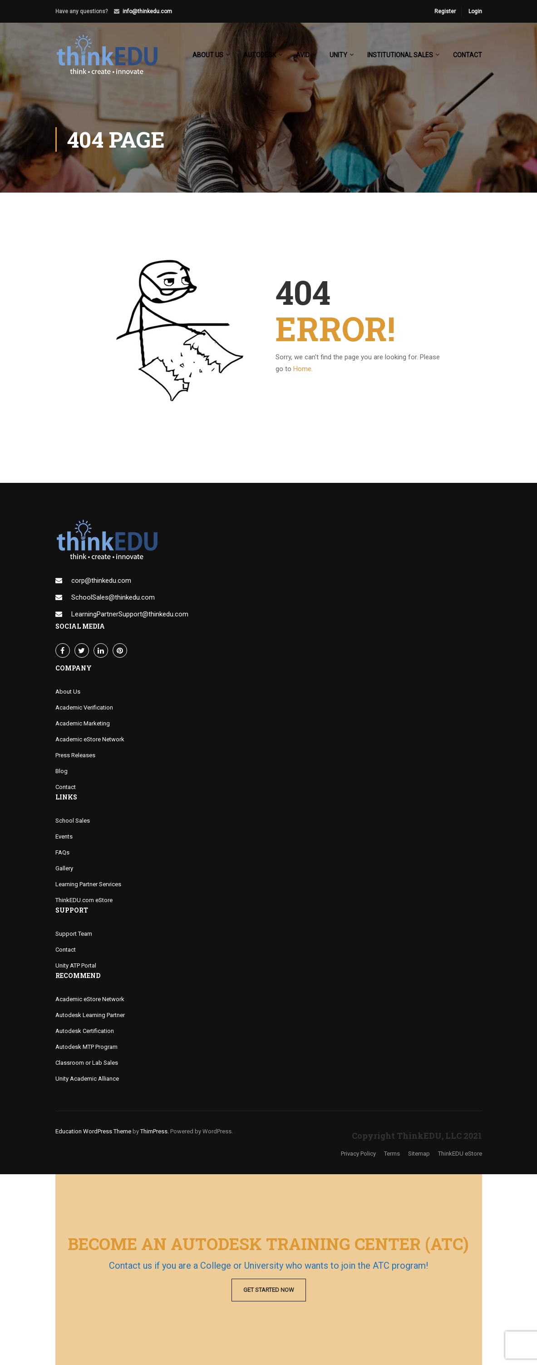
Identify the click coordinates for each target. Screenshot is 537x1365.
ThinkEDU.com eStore (84, 900)
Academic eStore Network (89, 739)
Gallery (64, 868)
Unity (338, 55)
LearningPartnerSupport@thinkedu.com (129, 614)
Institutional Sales (400, 55)
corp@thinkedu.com (101, 580)
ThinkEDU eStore (460, 1153)
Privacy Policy (358, 1153)
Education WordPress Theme (93, 1131)
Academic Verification (84, 707)
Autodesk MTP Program (86, 1046)
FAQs (62, 852)
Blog (61, 771)
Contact (467, 55)
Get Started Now (268, 1289)
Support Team (73, 933)
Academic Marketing (82, 723)
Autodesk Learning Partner (90, 1015)
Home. (303, 369)
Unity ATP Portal (75, 965)
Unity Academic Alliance (87, 1078)
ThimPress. (154, 1131)
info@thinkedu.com (147, 11)
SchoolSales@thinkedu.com (113, 597)
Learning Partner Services (88, 884)
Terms (392, 1153)
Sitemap (419, 1153)
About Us (67, 691)
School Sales (72, 820)
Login (475, 11)
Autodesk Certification (84, 1030)
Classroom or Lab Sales (86, 1062)
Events (64, 836)
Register (445, 11)
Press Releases (75, 755)
